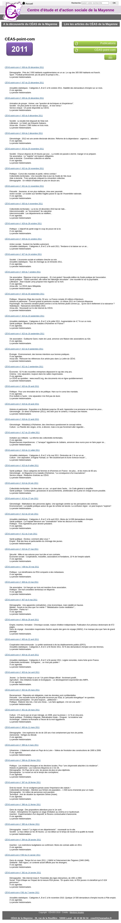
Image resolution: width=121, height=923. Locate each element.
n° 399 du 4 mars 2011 (21, 745)
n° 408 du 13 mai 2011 (21, 582)
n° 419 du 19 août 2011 (22, 404)
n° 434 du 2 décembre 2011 (24, 133)
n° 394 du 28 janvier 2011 (23, 840)
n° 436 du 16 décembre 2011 (24, 98)
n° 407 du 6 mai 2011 (21, 600)
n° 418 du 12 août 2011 (22, 419)
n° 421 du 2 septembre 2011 (24, 367)
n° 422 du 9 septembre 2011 (24, 349)
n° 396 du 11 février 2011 (23, 804)
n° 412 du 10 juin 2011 (21, 514)
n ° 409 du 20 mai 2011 (22, 567)
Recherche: (77, 3)
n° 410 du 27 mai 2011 (21, 549)
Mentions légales (77, 912)
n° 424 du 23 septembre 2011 (24, 316)
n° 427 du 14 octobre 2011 (23, 254)
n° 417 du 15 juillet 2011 (22, 432)
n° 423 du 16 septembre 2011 (24, 334)
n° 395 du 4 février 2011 (22, 824)
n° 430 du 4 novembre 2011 (24, 204)
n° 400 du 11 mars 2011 (22, 727)
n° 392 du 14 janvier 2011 (23, 873)
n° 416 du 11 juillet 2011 (22, 450)
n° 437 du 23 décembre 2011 (24, 83)
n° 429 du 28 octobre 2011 (23, 223)
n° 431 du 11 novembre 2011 (24, 186)
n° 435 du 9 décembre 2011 (24, 116)
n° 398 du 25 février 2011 (23, 760)
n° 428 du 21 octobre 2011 (23, 239)
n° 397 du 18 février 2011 (23, 782)
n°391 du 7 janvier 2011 (22, 892)
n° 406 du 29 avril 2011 (22, 620)
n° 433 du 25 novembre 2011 (24, 149)
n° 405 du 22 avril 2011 (22, 639)
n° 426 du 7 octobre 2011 (23, 272)
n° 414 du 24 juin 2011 (21, 483)
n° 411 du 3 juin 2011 (21, 534)
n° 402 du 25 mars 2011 (22, 690)
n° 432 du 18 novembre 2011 (24, 168)
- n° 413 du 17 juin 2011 (21, 498)
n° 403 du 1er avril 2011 (22, 672)
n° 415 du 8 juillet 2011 (22, 465)
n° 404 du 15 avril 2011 (22, 655)
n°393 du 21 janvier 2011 (22, 855)
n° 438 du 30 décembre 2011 (24, 67)
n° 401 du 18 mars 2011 (22, 710)
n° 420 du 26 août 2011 (22, 386)
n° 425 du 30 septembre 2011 (24, 294)
